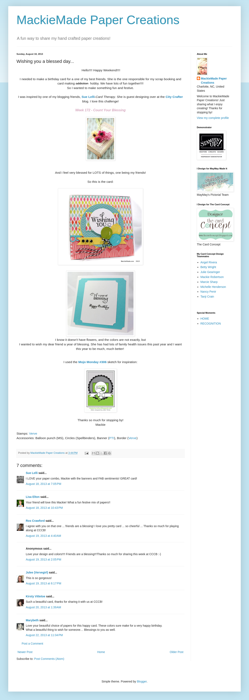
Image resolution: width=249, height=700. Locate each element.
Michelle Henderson (213, 286)
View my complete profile (213, 118)
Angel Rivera (209, 262)
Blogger (141, 681)
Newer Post (25, 652)
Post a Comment (32, 643)
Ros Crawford (35, 520)
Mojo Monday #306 (92, 362)
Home (101, 652)
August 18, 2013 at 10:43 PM (44, 507)
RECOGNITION (211, 323)
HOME (205, 318)
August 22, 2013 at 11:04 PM (44, 635)
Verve (33, 433)
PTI (111, 438)
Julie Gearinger (210, 272)
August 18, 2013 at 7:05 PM (43, 483)
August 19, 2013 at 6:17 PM (43, 583)
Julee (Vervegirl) (37, 572)
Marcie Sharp (209, 282)
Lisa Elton (33, 496)
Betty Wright (208, 267)
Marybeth (32, 620)
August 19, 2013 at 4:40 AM (43, 535)
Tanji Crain (207, 296)
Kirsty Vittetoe (35, 596)
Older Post (176, 652)
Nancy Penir (208, 291)
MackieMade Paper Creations (98, 20)
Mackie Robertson (212, 277)
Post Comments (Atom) (49, 658)
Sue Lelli (87, 96)
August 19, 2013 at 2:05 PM (43, 559)
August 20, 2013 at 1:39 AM (43, 607)
